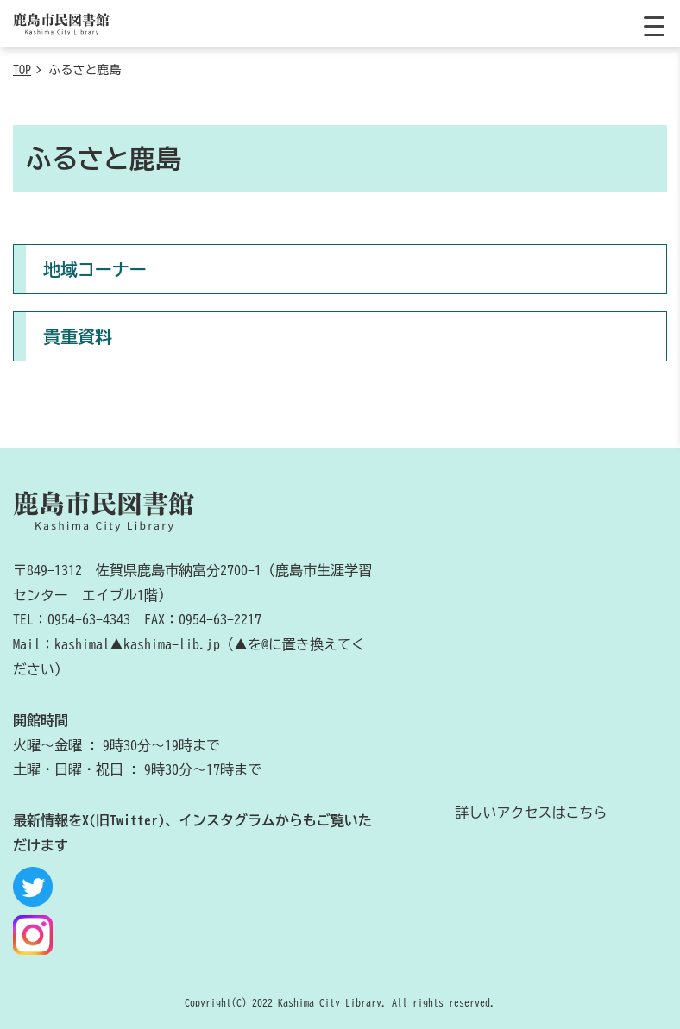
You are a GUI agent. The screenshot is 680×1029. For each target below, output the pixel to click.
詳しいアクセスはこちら (531, 812)
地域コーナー (95, 269)
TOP (22, 70)
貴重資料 (77, 336)
